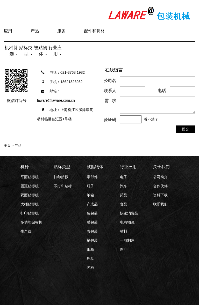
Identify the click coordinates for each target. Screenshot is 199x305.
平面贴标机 (29, 177)
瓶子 (90, 186)
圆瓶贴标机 (29, 186)
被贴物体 (40, 50)
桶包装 (92, 240)
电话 (162, 90)
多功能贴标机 (31, 222)
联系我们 (160, 204)
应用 (8, 31)
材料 (123, 231)
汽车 (123, 186)
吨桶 (90, 267)
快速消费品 (129, 213)
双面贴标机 (29, 195)
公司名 (110, 80)
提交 (185, 129)
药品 (123, 195)
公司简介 (160, 177)
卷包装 (92, 231)
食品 (123, 204)
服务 (61, 31)
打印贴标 (61, 177)
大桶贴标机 (29, 204)
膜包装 (92, 222)
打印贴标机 (29, 213)
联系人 (110, 90)
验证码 (110, 119)
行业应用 (55, 50)
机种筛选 (11, 50)
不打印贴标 (63, 186)
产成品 (92, 204)
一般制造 (127, 240)
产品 (35, 31)
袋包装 (92, 213)
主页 (7, 145)
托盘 (90, 258)
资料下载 (160, 195)
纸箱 (90, 195)
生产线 (25, 231)
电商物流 (127, 222)
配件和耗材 (94, 31)
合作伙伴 (160, 186)
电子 (123, 177)
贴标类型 (25, 50)
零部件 (92, 177)
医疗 (123, 249)
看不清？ (151, 119)
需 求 (110, 101)
